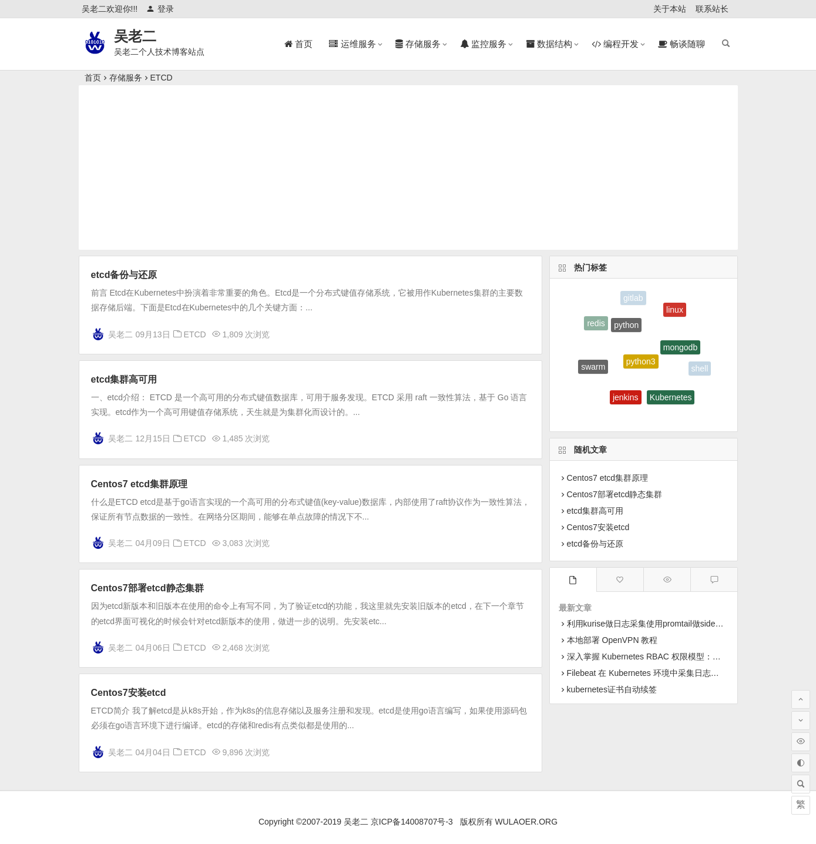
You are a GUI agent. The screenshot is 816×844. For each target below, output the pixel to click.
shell (699, 369)
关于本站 (669, 9)
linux (674, 311)
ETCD (161, 77)
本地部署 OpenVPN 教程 (612, 640)
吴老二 (135, 36)
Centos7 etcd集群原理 (139, 484)
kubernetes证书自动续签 (612, 689)
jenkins (626, 399)
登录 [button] (160, 9)
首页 (93, 77)
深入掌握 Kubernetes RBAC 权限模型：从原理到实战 (664, 656)
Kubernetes (671, 399)
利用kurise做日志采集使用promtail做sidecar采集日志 (663, 623)
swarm (593, 368)
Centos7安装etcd (128, 693)
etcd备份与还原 (124, 275)
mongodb (680, 349)
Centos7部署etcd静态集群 (147, 588)
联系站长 (712, 9)
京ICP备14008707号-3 (412, 821)
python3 (641, 365)
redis (596, 324)
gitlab (633, 298)
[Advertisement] (408, 167)
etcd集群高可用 (124, 379)
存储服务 (125, 77)
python (626, 327)
